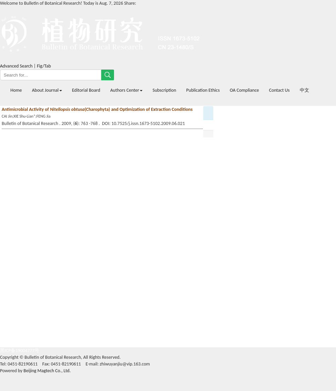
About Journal (47, 90)
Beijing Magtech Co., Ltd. (47, 371)
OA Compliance (244, 90)
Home (16, 90)
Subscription (164, 90)
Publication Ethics (203, 90)
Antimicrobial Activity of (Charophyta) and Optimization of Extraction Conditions (97, 109)
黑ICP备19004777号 (19, 350)
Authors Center (126, 90)
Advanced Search (16, 66)
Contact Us (279, 90)
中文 (304, 90)
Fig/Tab (44, 66)
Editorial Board (86, 90)
